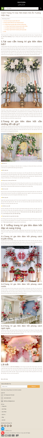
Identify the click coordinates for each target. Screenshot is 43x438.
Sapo (28, 432)
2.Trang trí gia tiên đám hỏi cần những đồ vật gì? (13, 22)
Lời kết (4, 31)
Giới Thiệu (4, 409)
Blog (3, 417)
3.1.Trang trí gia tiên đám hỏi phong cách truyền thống (15, 26)
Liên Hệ (3, 420)
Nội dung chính (6, 18)
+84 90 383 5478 (7, 398)
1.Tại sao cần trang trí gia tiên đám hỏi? (11, 20)
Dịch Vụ (3, 414)
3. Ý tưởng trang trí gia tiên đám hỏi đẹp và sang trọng (14, 24)
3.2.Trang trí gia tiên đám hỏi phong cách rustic (14, 27)
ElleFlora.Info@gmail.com (9, 401)
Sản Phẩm (4, 411)
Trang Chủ (4, 406)
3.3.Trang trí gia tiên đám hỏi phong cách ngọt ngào (15, 29)
